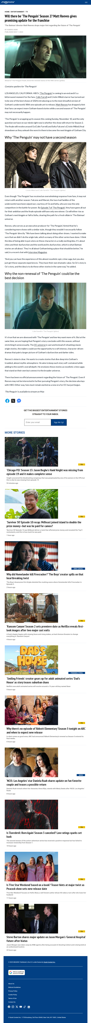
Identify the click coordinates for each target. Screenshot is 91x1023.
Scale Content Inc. (49, 962)
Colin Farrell (41, 97)
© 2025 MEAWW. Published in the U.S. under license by (26, 962)
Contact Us (11, 1002)
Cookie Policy (12, 995)
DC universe (40, 345)
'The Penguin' (46, 93)
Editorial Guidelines (14, 987)
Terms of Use (12, 998)
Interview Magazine (37, 252)
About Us (11, 984)
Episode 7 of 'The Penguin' (53, 207)
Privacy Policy (12, 991)
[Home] (8, 2)
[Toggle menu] (87, 2)
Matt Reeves (62, 104)
